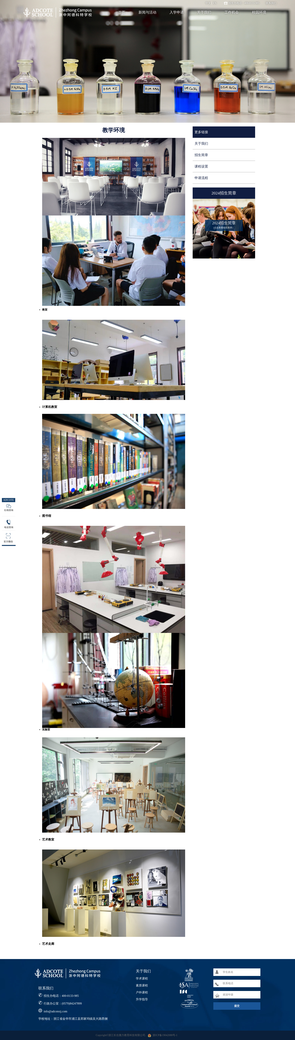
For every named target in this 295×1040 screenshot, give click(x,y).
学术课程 (142, 978)
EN (214, 3)
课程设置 (201, 166)
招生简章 (201, 155)
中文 (208, 3)
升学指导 (142, 999)
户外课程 (142, 992)
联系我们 (271, 3)
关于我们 (204, 12)
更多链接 (201, 132)
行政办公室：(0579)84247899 (63, 1003)
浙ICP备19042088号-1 (165, 1035)
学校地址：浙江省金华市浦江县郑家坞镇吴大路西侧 (73, 1018)
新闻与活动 (147, 12)
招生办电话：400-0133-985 (61, 995)
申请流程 (201, 178)
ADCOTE (8, 500)
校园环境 (259, 12)
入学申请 (177, 12)
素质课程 (142, 985)
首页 (121, 12)
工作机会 (231, 12)
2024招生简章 (223, 193)
